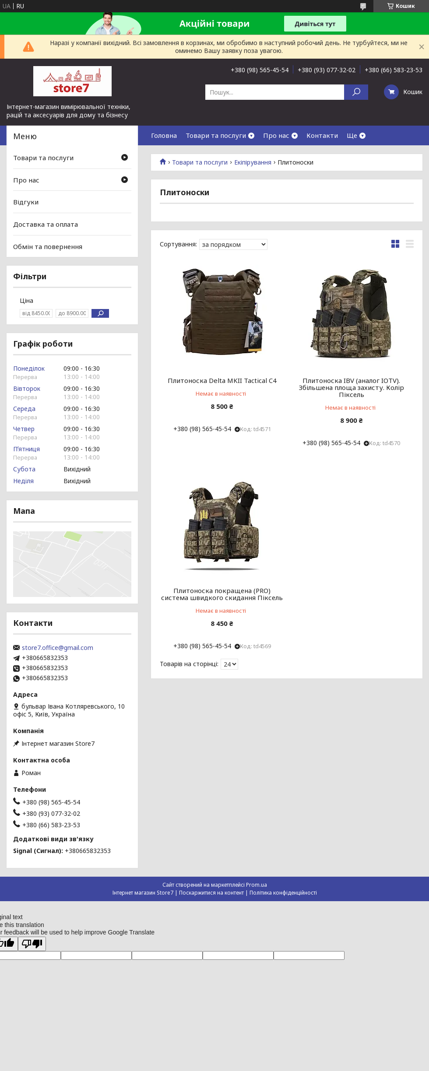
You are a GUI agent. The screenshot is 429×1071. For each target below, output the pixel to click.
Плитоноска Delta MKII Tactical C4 (222, 380)
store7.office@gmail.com (57, 648)
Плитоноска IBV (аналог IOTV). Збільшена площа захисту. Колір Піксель (351, 387)
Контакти (322, 135)
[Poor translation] (32, 944)
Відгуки (26, 201)
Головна (164, 135)
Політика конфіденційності (283, 892)
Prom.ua (256, 884)
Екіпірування (252, 162)
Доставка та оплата (45, 224)
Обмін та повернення (47, 246)
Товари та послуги (216, 135)
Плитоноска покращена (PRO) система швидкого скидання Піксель (222, 594)
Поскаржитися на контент (211, 892)
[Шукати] (356, 92)
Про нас (276, 135)
